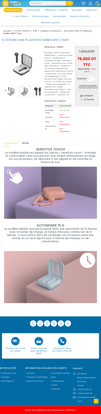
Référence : (50, 47)
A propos (5, 377)
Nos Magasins (7, 381)
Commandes (58, 381)
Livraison (31, 373)
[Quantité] (90, 79)
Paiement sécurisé (35, 381)
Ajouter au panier (88, 85)
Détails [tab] (27, 143)
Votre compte (58, 368)
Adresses (56, 389)
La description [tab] (11, 143)
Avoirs (54, 385)
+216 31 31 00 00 (84, 389)
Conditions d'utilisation (37, 377)
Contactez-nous (8, 373)
